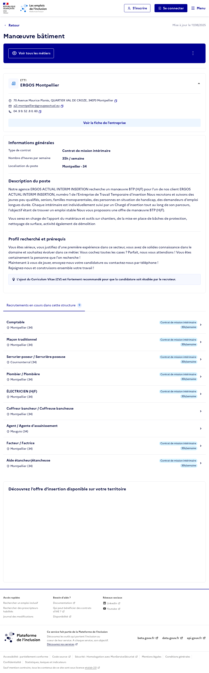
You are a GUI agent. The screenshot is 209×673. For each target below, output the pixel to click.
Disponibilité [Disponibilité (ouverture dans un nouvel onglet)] (60, 616)
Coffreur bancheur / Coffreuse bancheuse (40, 408)
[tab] (44, 305)
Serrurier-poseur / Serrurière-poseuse (36, 356)
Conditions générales (177, 657)
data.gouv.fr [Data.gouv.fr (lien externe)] (170, 638)
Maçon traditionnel (22, 339)
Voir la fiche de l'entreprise (104, 122)
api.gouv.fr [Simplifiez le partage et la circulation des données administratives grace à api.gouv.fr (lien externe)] (194, 638)
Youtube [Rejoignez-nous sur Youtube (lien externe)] (110, 609)
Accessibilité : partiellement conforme (25, 657)
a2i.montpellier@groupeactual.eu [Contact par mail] (36, 106)
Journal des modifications (18, 616)
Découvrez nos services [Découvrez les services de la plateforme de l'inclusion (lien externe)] (60, 644)
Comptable (15, 322)
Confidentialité (12, 662)
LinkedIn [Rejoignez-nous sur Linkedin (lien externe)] (110, 603)
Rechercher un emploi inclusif (20, 603)
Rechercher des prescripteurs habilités (20, 609)
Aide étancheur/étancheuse (28, 460)
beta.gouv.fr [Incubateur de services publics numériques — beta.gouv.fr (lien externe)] (146, 638)
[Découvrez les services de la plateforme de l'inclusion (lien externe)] (22, 637)
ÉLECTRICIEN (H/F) (22, 391)
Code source (59, 657)
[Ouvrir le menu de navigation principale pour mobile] (196, 8)
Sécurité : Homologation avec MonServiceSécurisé (104, 657)
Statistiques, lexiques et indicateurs (45, 662)
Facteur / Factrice (20, 443)
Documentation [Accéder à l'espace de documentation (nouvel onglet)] (62, 603)
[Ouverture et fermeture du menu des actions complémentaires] (194, 53)
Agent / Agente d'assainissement (32, 425)
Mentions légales (151, 657)
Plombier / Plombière (23, 374)
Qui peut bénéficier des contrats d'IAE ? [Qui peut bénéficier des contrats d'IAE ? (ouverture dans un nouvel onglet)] (72, 609)
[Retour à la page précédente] (13, 25)
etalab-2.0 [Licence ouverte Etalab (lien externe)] (91, 668)
